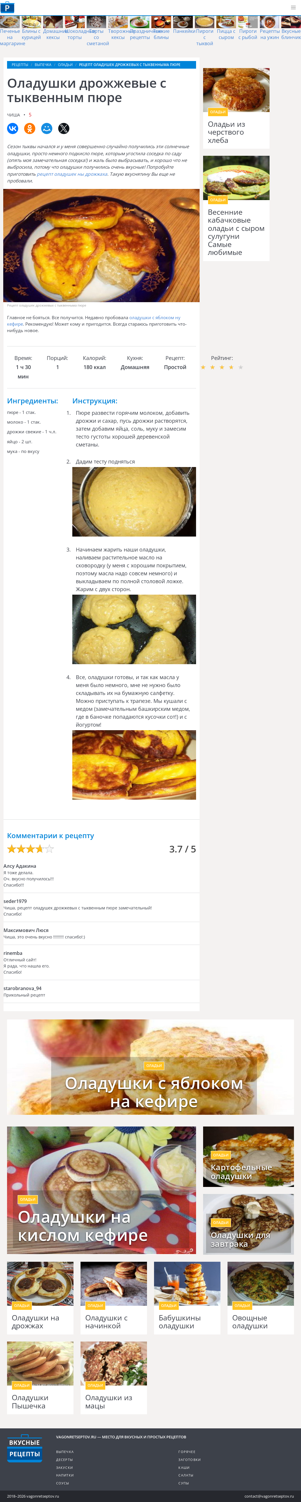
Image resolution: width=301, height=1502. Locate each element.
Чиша (13, 115)
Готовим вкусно (24, 1448)
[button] (293, 7)
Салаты (185, 1475)
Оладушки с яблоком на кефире (154, 1092)
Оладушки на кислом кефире (83, 1225)
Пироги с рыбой (247, 34)
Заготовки (189, 1459)
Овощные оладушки (250, 1322)
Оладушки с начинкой (106, 1322)
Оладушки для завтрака (240, 1239)
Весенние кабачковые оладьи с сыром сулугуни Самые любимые (236, 232)
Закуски (64, 1467)
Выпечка (65, 1451)
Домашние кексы (55, 34)
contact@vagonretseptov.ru (269, 1496)
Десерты (64, 1459)
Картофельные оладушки (241, 1171)
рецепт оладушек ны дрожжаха (72, 174)
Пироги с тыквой (204, 37)
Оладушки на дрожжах (35, 1322)
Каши (184, 1467)
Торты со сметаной (98, 37)
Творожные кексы (121, 34)
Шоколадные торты (80, 34)
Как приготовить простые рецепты (7, 7)
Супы (183, 1483)
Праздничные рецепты (146, 34)
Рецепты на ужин (270, 34)
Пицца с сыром (226, 34)
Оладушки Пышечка (30, 1401)
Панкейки (184, 31)
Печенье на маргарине (12, 37)
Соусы (62, 1483)
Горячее (186, 1451)
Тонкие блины (161, 34)
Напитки (65, 1475)
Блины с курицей (31, 34)
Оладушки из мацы (108, 1401)
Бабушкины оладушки (180, 1322)
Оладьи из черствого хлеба (226, 132)
